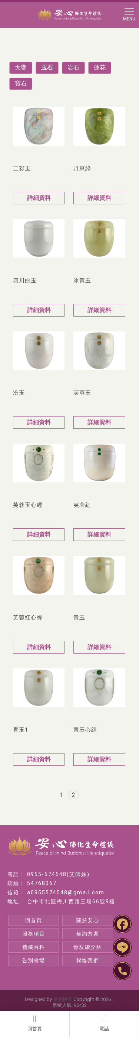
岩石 (73, 67)
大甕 (21, 67)
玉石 (47, 67)
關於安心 (87, 920)
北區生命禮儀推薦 (89, 980)
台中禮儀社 (25, 974)
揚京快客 (62, 999)
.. (113, 999)
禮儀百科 (33, 947)
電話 (104, 1022)
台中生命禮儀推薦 (50, 980)
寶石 (21, 83)
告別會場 (33, 960)
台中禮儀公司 (79, 974)
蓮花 (100, 67)
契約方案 (87, 934)
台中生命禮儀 (109, 974)
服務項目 (33, 934)
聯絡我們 (87, 960)
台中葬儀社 (51, 974)
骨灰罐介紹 (87, 947)
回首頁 (34, 1022)
